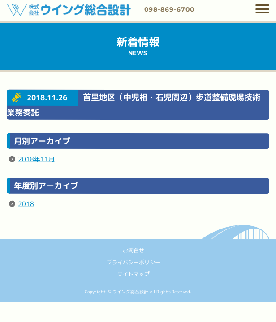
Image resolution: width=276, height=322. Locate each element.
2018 (26, 203)
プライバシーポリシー (133, 262)
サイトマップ (133, 274)
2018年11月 (36, 159)
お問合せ (133, 250)
